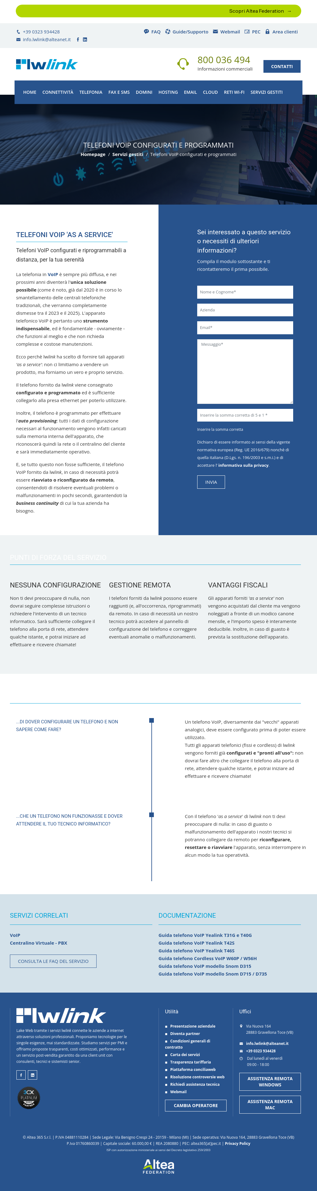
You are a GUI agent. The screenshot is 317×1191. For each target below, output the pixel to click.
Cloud (210, 92)
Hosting (168, 92)
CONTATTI (282, 66)
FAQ (152, 31)
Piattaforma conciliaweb (190, 1069)
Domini (144, 92)
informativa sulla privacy (242, 465)
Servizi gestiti (266, 92)
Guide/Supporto (187, 31)
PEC (252, 31)
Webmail (226, 31)
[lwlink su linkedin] (85, 39)
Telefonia (90, 92)
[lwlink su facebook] (78, 39)
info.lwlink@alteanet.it (43, 39)
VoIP (53, 274)
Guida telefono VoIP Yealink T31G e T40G (205, 935)
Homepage (92, 154)
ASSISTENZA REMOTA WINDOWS (270, 1082)
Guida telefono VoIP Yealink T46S (196, 950)
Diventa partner (182, 1033)
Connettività (57, 92)
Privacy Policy (237, 1143)
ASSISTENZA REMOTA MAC (270, 1104)
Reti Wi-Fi (234, 92)
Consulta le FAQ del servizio (53, 961)
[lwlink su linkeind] (32, 1075)
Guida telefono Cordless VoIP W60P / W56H (207, 958)
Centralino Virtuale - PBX (38, 943)
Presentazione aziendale (190, 1026)
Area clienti (281, 31)
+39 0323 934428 (38, 31)
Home (29, 92)
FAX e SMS (119, 92)
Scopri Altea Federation (256, 11)
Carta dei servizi (182, 1054)
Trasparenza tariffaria (188, 1062)
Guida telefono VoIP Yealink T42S (196, 943)
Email (190, 92)
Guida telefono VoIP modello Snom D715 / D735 (212, 974)
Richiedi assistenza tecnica (192, 1084)
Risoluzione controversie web (194, 1077)
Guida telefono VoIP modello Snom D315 (204, 966)
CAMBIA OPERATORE (196, 1105)
